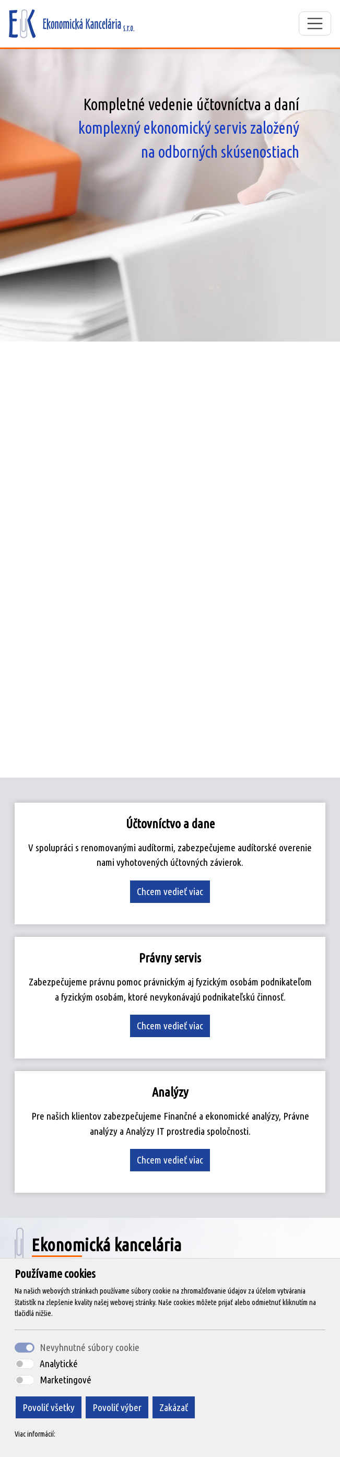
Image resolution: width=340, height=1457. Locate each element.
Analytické (59, 1363)
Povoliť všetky (48, 1407)
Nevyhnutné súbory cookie (89, 1347)
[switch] (24, 1364)
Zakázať (173, 1407)
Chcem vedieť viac (170, 891)
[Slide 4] (198, 763)
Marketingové (65, 1379)
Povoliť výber (117, 1407)
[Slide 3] (179, 763)
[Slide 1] (142, 763)
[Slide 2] (161, 763)
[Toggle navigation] (315, 23)
